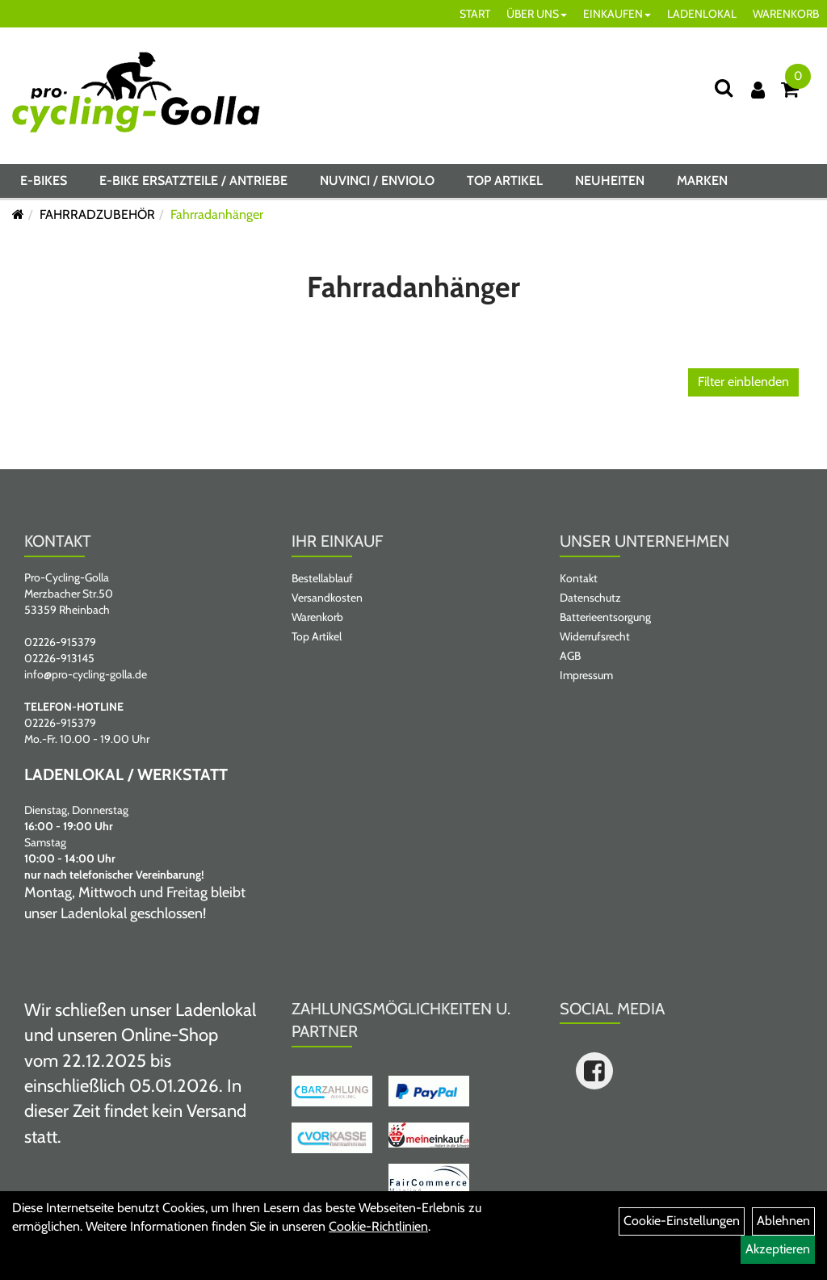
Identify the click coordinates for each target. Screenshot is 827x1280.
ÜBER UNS (536, 13)
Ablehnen (783, 1220)
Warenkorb (317, 617)
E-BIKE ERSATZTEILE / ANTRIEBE (193, 180)
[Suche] (723, 87)
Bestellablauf (322, 578)
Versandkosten (327, 597)
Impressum (586, 675)
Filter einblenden (743, 381)
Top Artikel (505, 180)
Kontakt (579, 578)
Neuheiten (609, 180)
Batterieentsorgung (605, 617)
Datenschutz (590, 597)
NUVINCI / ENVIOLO (377, 180)
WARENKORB (786, 13)
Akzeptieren (777, 1249)
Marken (702, 180)
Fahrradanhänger (216, 214)
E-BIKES (43, 180)
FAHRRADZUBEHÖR (97, 214)
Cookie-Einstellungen (681, 1220)
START (475, 13)
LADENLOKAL (702, 13)
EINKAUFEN (617, 13)
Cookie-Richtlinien (378, 1226)
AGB (570, 655)
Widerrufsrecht (595, 636)
